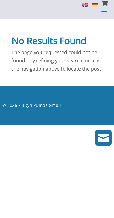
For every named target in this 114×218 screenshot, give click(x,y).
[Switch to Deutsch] (93, 4)
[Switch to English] (82, 4)
